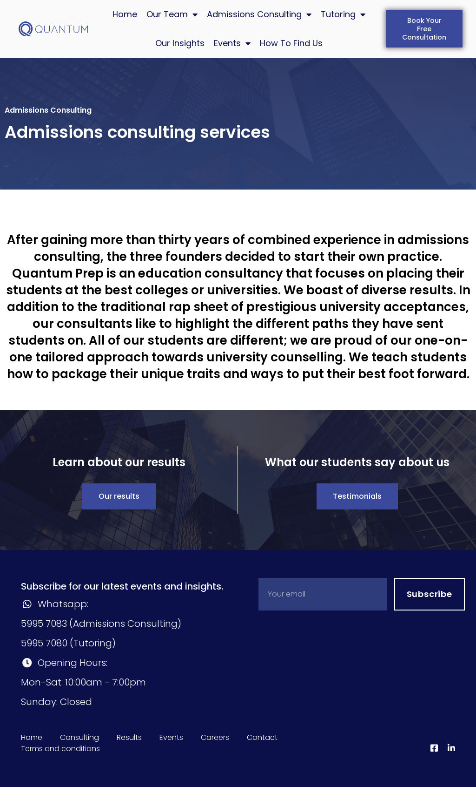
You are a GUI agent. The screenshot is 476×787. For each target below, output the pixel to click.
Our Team (172, 14)
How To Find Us (291, 43)
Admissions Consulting (259, 14)
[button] (424, 28)
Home (124, 14)
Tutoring (343, 14)
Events (232, 43)
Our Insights (180, 43)
